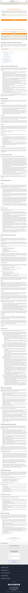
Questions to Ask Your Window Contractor (8, 51)
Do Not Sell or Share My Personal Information (15, 587)
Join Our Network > (14, 540)
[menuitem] (1, 1)
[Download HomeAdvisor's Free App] (11, 548)
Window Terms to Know (6, 62)
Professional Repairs (7, 56)
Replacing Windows (5, 52)
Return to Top (2, 178)
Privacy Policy (11, 587)
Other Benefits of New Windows (8, 61)
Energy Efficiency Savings (6, 60)
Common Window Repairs (6, 54)
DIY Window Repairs (6, 55)
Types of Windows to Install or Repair (7, 57)
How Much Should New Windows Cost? (7, 59)
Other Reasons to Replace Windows (8, 53)
